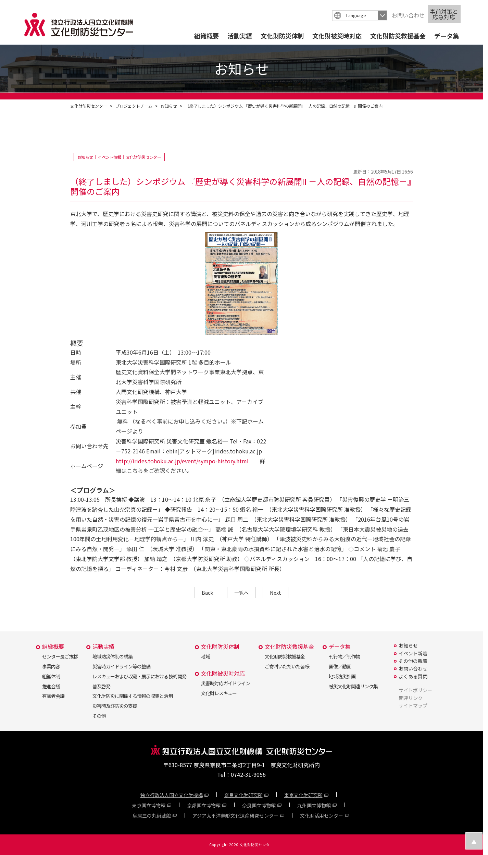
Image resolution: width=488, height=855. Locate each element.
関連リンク (411, 697)
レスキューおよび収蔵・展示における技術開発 (139, 676)
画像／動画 (340, 666)
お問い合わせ (408, 15)
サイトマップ (413, 705)
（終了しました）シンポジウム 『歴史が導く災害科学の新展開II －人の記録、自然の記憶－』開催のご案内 (284, 106)
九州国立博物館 (314, 805)
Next (275, 592)
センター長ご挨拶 (60, 656)
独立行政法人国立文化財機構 (171, 795)
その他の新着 (413, 660)
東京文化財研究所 (303, 795)
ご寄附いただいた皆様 (287, 666)
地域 (205, 656)
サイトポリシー (415, 690)
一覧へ (241, 592)
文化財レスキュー (219, 693)
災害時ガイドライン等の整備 (121, 666)
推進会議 (51, 686)
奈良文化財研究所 (243, 795)
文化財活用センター (321, 815)
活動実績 (239, 35)
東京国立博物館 (148, 805)
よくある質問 (413, 676)
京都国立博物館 (204, 805)
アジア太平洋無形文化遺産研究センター (235, 815)
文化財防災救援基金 (398, 35)
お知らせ (169, 106)
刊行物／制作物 (344, 656)
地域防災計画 (342, 676)
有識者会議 (53, 695)
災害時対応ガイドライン (225, 683)
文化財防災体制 (282, 35)
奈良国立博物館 (259, 805)
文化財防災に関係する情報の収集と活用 (132, 695)
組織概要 (206, 35)
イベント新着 (413, 653)
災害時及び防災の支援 (114, 705)
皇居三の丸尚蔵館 (152, 815)
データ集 (446, 35)
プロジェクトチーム (133, 106)
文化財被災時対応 (337, 35)
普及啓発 (101, 686)
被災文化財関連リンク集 (353, 686)
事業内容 (51, 666)
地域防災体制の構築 (112, 656)
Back (207, 592)
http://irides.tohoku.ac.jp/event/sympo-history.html (182, 461)
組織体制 (51, 676)
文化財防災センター (88, 106)
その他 (99, 715)
